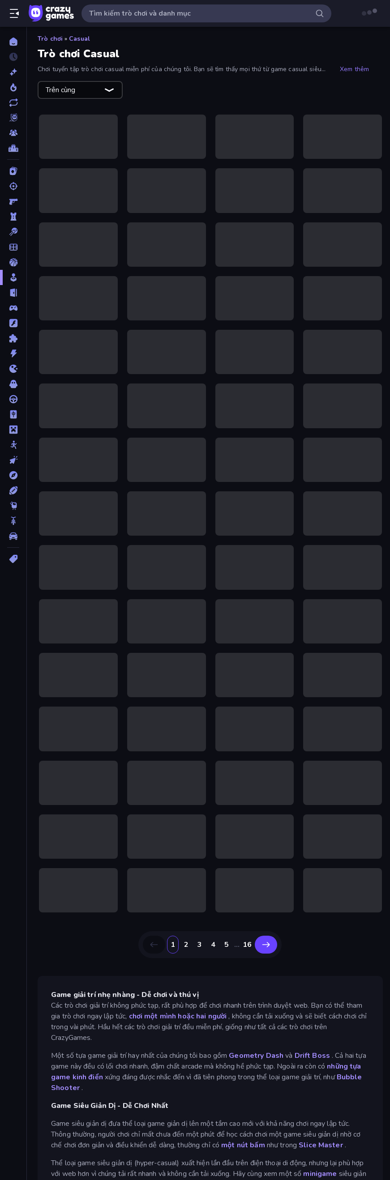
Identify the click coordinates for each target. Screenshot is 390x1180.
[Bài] (13, 171)
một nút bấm (243, 1145)
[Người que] (13, 444)
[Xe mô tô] (13, 520)
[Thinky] (13, 505)
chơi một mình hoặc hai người (178, 1016)
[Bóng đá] (13, 247)
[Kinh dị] (13, 384)
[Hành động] (13, 353)
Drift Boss (312, 1056)
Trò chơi (50, 38)
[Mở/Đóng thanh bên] (14, 13)
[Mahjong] (13, 414)
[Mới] (13, 72)
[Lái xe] (13, 399)
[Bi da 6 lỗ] (13, 231)
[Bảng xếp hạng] (13, 148)
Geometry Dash (256, 1056)
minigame (320, 1174)
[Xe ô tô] (13, 536)
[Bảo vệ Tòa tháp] (13, 216)
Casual (79, 38)
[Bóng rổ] (13, 262)
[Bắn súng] (13, 186)
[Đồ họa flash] (13, 323)
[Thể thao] (13, 490)
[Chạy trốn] (13, 292)
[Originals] (13, 117)
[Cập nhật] (13, 102)
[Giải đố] (13, 338)
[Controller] (13, 307)
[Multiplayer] (13, 133)
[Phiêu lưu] (13, 475)
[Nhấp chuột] (13, 460)
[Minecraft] (13, 429)
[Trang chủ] (13, 41)
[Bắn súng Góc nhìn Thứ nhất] (13, 201)
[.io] (13, 368)
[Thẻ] (13, 559)
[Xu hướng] (13, 87)
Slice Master (321, 1145)
